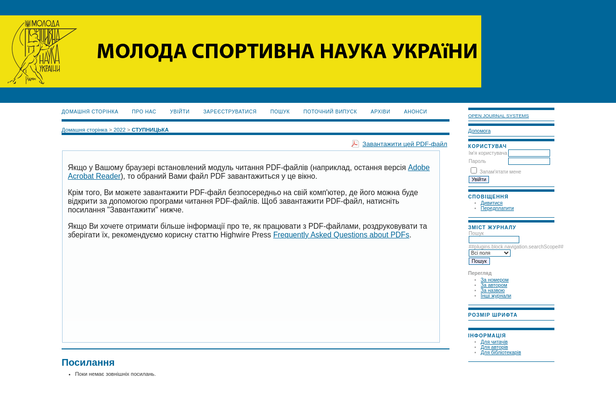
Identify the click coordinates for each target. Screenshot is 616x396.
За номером (495, 280)
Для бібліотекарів (501, 352)
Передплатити (497, 208)
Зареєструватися (230, 111)
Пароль (477, 161)
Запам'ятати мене (500, 171)
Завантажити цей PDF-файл (404, 144)
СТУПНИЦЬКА (150, 130)
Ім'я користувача (488, 153)
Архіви (380, 111)
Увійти (180, 111)
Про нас (144, 111)
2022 (120, 130)
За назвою (493, 290)
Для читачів (494, 342)
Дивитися (492, 203)
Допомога (479, 131)
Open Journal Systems (498, 115)
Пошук (494, 236)
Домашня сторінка (90, 111)
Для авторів (494, 347)
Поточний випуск (330, 111)
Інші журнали (496, 295)
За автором (494, 285)
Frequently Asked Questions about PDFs (341, 235)
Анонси (415, 111)
